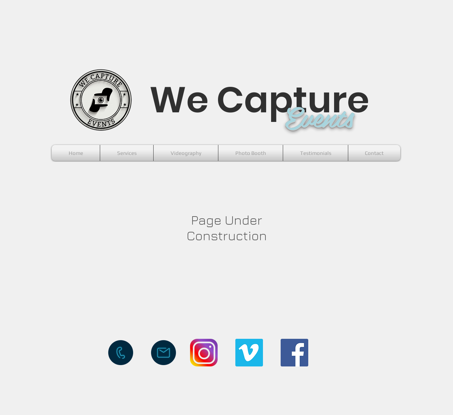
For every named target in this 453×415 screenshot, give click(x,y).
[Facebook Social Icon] (294, 352)
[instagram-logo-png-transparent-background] (204, 352)
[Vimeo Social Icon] (249, 352)
